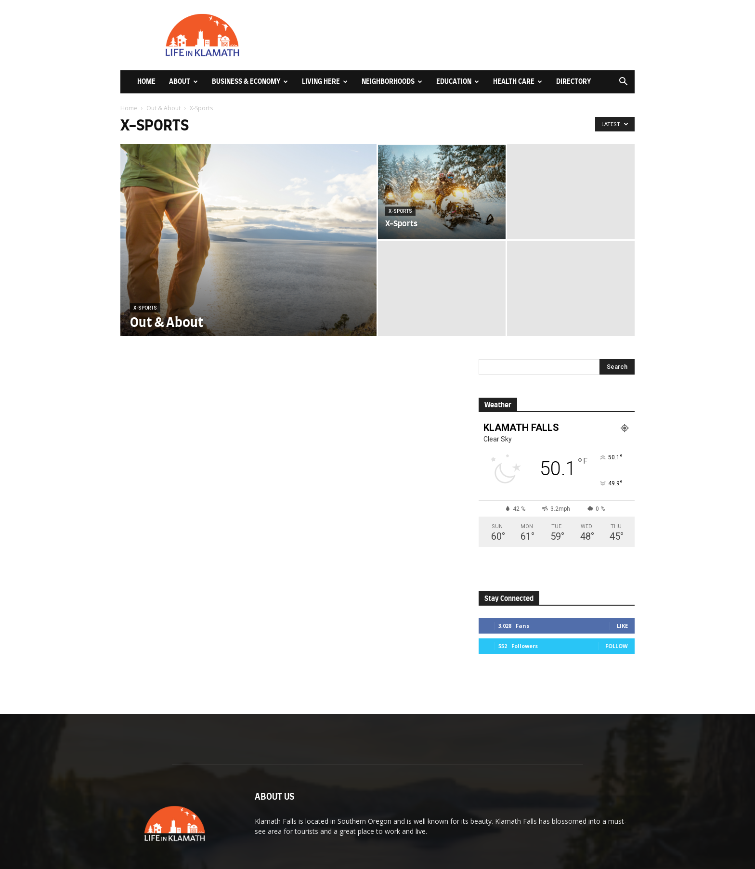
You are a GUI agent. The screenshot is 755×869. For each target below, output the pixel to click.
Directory (573, 81)
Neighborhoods (392, 81)
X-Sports (145, 308)
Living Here (325, 81)
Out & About (163, 108)
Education (457, 81)
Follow (616, 645)
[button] (623, 82)
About (183, 81)
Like (622, 625)
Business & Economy (250, 81)
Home (146, 81)
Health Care (517, 81)
